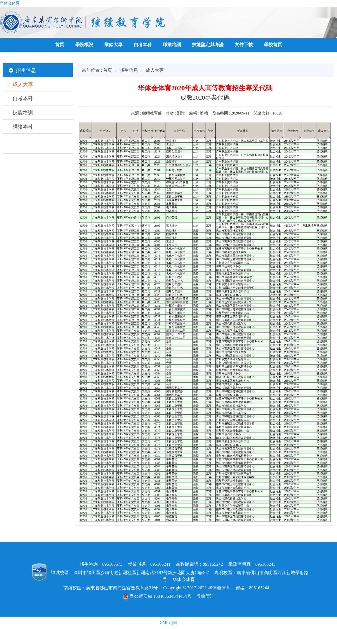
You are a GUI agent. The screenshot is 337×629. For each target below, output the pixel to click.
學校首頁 (273, 44)
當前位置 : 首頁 (97, 70)
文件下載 (244, 44)
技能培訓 (21, 113)
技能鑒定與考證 (208, 44)
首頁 (59, 44)
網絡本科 (21, 127)
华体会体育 (10, 3)
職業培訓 (172, 44)
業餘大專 (113, 44)
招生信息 (129, 70)
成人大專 (21, 85)
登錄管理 (206, 596)
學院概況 (84, 44)
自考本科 (143, 44)
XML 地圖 (168, 623)
